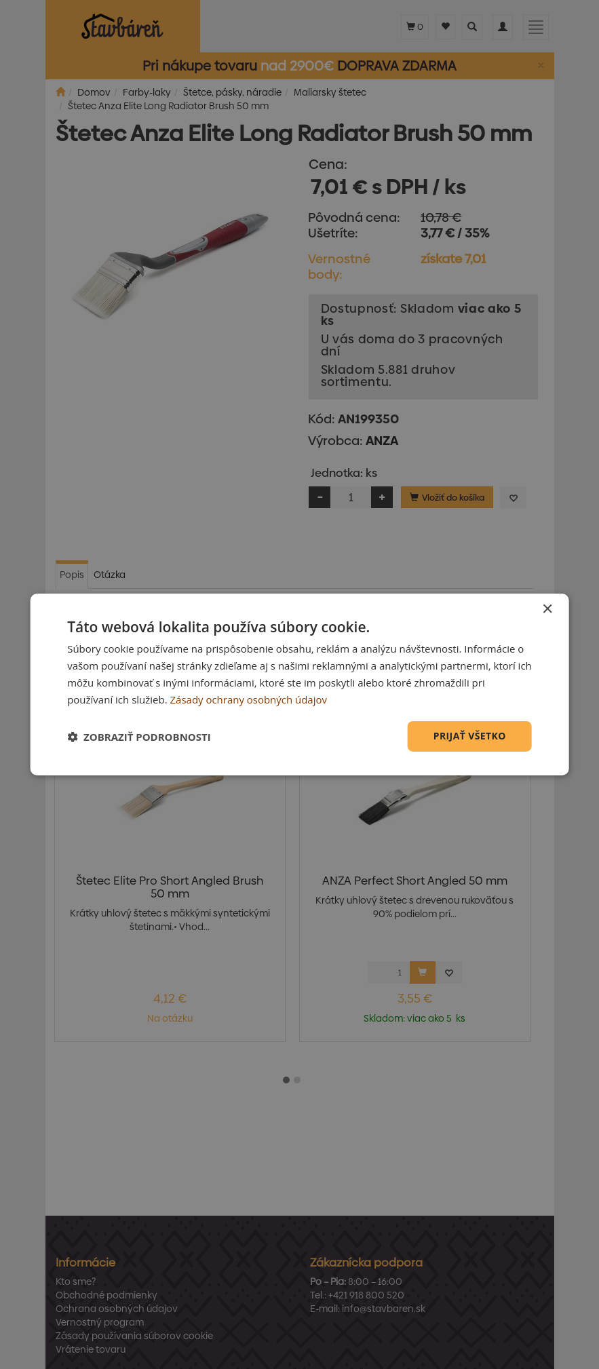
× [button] (547, 609)
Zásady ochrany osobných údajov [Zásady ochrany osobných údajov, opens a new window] (249, 699)
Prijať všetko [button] (469, 735)
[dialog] (299, 684)
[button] (139, 736)
